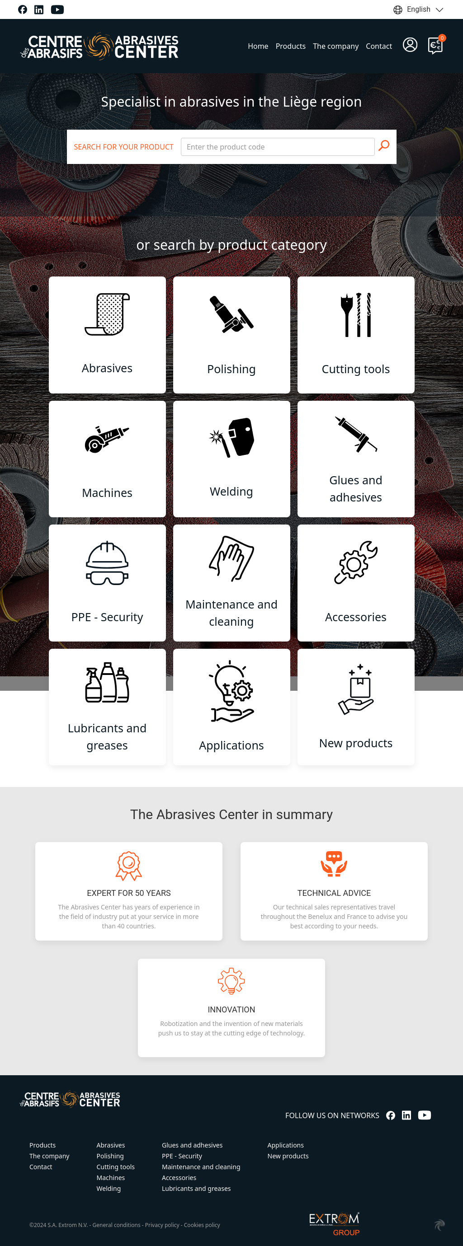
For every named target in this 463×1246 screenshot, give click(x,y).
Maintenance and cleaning (201, 1166)
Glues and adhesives (192, 1145)
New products (288, 1156)
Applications (286, 1145)
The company (336, 46)
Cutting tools (116, 1166)
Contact (379, 46)
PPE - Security (182, 1156)
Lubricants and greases (196, 1188)
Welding (109, 1188)
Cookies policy (202, 1225)
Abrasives (111, 1145)
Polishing (110, 1156)
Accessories (179, 1177)
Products (291, 46)
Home (258, 46)
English (418, 10)
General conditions (117, 1225)
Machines (111, 1177)
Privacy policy (162, 1225)
